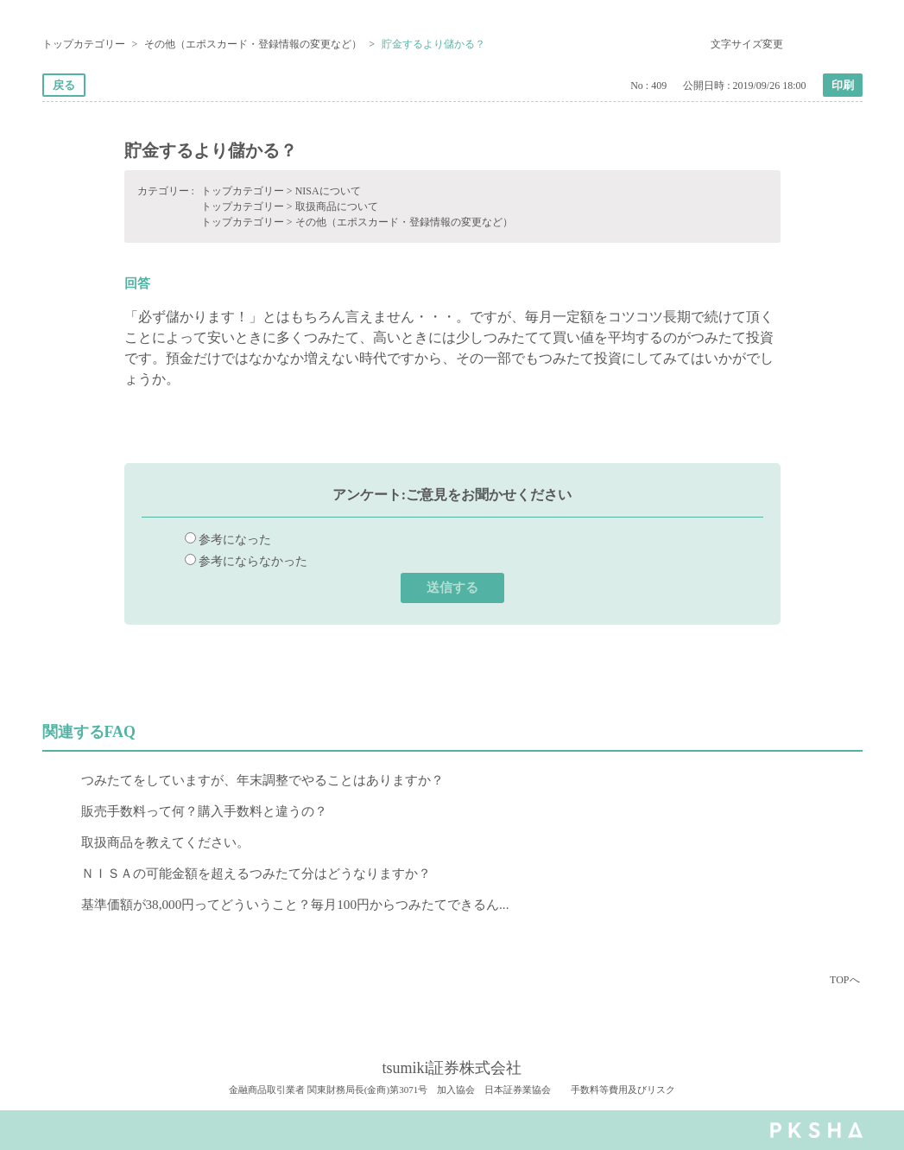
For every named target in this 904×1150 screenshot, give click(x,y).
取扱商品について (336, 206)
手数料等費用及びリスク (623, 1089)
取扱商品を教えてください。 (165, 842)
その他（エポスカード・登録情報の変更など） (253, 44)
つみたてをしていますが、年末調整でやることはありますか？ (262, 779)
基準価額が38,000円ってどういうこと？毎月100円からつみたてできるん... (295, 904)
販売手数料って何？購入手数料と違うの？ (204, 811)
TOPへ (844, 980)
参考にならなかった (253, 561)
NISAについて (328, 191)
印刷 (842, 85)
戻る (64, 85)
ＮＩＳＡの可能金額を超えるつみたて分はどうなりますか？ (256, 873)
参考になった (235, 539)
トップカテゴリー (83, 44)
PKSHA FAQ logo (816, 1130)
